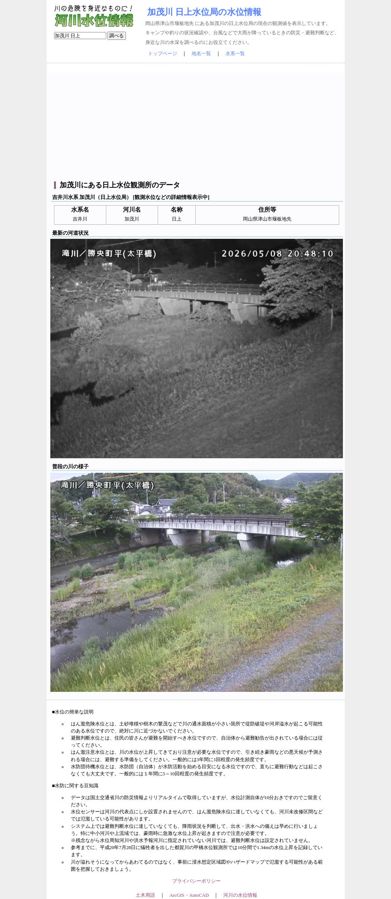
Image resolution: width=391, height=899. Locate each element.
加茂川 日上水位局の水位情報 (204, 12)
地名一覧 (201, 53)
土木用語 (145, 895)
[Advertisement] (196, 125)
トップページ (162, 53)
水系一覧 (235, 53)
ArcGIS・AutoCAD (189, 895)
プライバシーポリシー (196, 881)
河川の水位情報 (240, 895)
